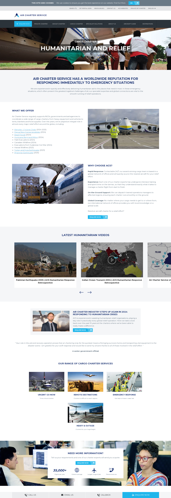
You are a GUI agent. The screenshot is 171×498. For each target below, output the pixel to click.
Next (89, 292)
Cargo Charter (76, 24)
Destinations (148, 24)
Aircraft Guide (130, 24)
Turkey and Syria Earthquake (26, 150)
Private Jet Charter (138, 8)
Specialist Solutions (94, 24)
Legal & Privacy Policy (36, 478)
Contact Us (111, 8)
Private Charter (41, 24)
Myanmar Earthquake (23, 153)
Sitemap (29, 475)
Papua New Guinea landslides (27, 132)
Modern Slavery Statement (20, 478)
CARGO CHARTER (85, 41)
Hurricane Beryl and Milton (26, 137)
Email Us (67, 495)
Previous (81, 292)
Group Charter (58, 24)
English (151, 8)
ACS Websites (123, 8)
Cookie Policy (57, 478)
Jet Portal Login (85, 8)
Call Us (30, 495)
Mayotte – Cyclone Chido (25, 130)
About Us (22, 475)
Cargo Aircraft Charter (48, 481)
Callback (103, 495)
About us (112, 24)
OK (131, 3)
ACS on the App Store (138, 479)
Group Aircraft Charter (33, 481)
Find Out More (119, 3)
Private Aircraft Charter (19, 481)
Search (72, 8)
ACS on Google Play (152, 479)
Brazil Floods (19, 135)
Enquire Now (24, 24)
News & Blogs (99, 8)
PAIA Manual (48, 478)
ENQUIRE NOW (95, 217)
